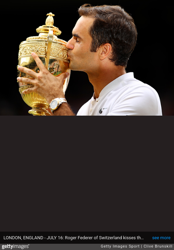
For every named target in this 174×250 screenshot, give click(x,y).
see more (161, 237)
